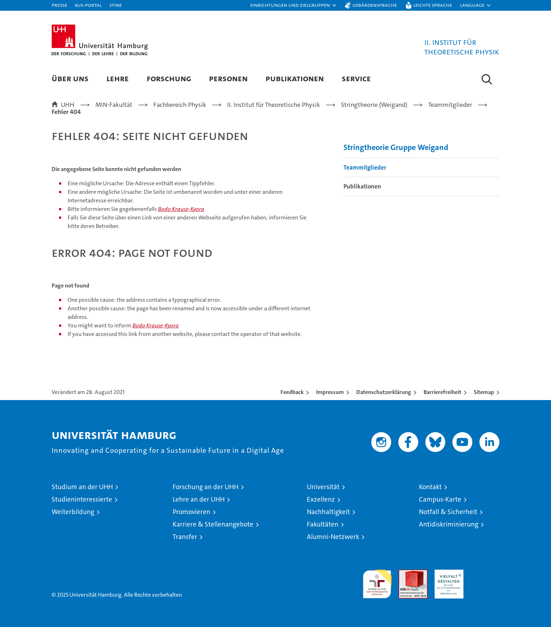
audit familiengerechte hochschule (377, 581)
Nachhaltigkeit (328, 511)
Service (356, 78)
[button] (293, 5)
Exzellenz (321, 499)
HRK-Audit (447, 573)
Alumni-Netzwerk (333, 536)
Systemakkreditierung (485, 573)
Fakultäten (323, 524)
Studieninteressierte (82, 499)
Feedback (292, 392)
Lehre (117, 78)
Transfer (185, 536)
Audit (405, 573)
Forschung (169, 78)
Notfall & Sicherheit (448, 511)
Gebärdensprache (374, 5)
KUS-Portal (88, 5)
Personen (228, 78)
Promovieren (191, 511)
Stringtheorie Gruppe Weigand (395, 147)
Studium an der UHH (82, 486)
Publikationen (295, 78)
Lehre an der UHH (199, 499)
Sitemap (484, 392)
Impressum (330, 392)
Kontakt (430, 486)
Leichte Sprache (432, 5)
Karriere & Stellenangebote (213, 524)
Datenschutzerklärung (383, 392)
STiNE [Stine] (115, 5)
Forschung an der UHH (205, 486)
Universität (323, 486)
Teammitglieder (364, 167)
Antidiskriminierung (448, 524)
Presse (59, 5)
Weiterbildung (73, 511)
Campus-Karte (440, 499)
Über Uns (70, 78)
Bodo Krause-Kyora (181, 209)
